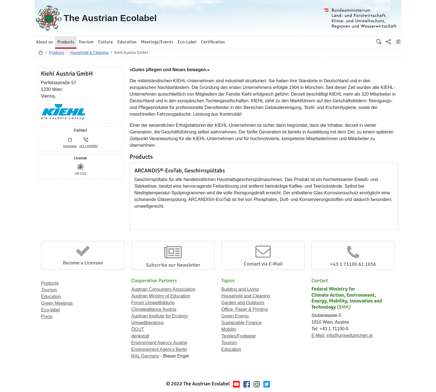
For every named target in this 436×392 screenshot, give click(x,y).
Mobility (228, 329)
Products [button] (65, 42)
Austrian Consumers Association (163, 289)
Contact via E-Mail (263, 264)
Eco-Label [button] (187, 42)
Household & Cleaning (89, 52)
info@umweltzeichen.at (349, 335)
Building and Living (240, 289)
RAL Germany (145, 356)
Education (51, 296)
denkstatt (140, 336)
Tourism (49, 289)
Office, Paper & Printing (244, 309)
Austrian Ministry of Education (160, 296)
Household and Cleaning (245, 296)
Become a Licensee (83, 263)
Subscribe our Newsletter (173, 265)
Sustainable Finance (241, 322)
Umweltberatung (147, 322)
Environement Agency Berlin (159, 349)
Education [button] (127, 42)
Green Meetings (57, 303)
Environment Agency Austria (159, 342)
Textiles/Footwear (238, 336)
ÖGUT (137, 329)
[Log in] (397, 41)
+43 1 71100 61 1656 (353, 264)
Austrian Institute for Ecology (159, 316)
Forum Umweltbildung (153, 302)
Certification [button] (213, 42)
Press (47, 316)
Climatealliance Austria (153, 309)
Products (56, 52)
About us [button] (44, 42)
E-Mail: (318, 335)
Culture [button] (105, 42)
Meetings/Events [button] (157, 42)
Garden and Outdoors (242, 302)
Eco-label (50, 309)
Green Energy (235, 316)
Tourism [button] (86, 42)
